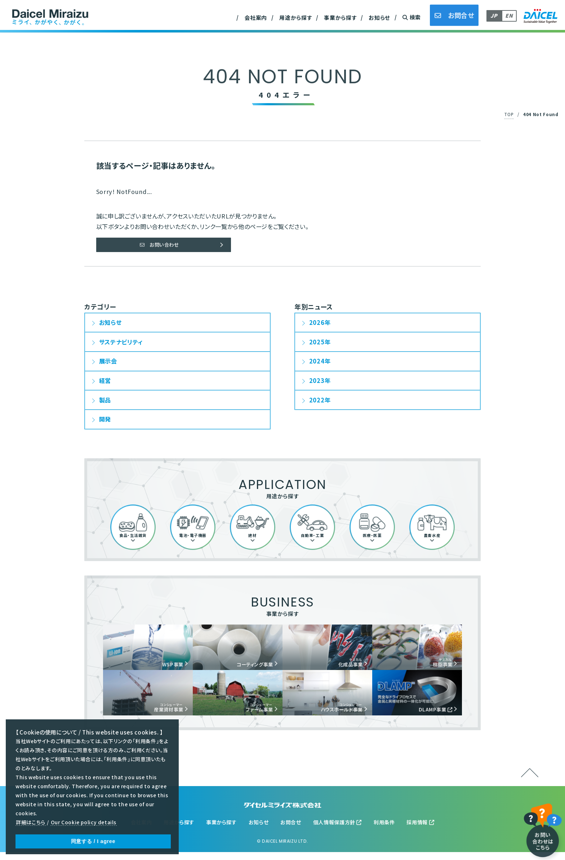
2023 (317, 384)
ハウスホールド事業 (334, 714)
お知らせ (379, 17)
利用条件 (384, 830)
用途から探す (295, 17)
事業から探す (340, 17)
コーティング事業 (248, 669)
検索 (411, 17)
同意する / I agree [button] (93, 841)
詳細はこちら (30, 822)
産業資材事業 (183, 13)
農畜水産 (177, 13)
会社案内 (256, 17)
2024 (317, 364)
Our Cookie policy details (83, 822)
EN (509, 15)
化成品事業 (345, 666)
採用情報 (420, 830)
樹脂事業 (438, 666)
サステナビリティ (121, 345)
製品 (105, 403)
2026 (317, 326)
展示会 (108, 364)
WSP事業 (168, 669)
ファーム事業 (254, 714)
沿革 (171, 13)
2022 (317, 403)
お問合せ (290, 830)
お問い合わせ (159, 246)
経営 (105, 384)
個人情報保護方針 (337, 830)
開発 (105, 422)
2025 (317, 345)
